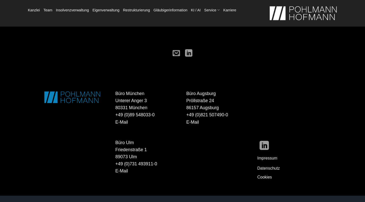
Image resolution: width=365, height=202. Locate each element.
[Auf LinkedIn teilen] (189, 53)
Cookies (264, 177)
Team (47, 10)
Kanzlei (34, 10)
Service (212, 10)
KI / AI (195, 10)
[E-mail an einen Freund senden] (176, 53)
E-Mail (121, 122)
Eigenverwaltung (106, 10)
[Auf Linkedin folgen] (264, 146)
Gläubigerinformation (171, 10)
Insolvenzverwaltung (72, 10)
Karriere (229, 10)
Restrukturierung (136, 10)
